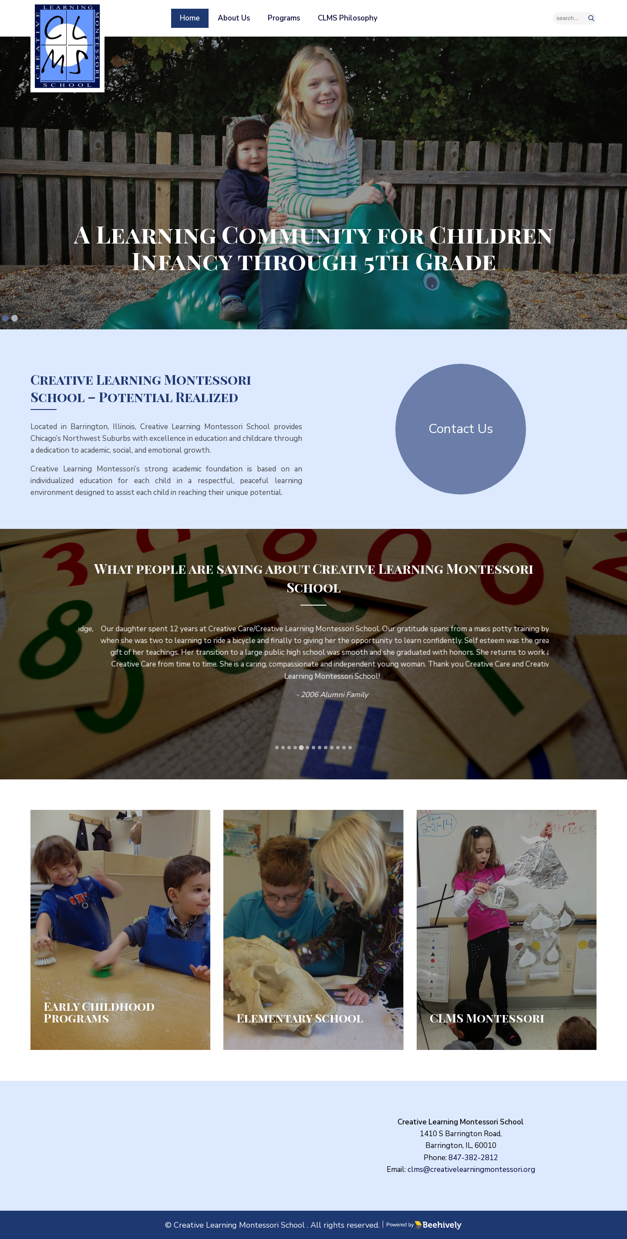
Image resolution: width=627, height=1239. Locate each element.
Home (190, 18)
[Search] (575, 18)
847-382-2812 (473, 1158)
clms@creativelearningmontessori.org (471, 1170)
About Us (234, 18)
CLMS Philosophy (348, 18)
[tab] (5, 318)
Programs (284, 18)
